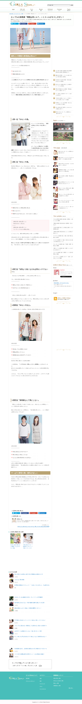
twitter (14, 23)
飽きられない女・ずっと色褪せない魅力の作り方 (63, 112)
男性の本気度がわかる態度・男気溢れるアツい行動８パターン (64, 89)
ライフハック (50, 10)
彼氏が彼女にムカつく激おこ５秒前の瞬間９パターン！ (27, 608)
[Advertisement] (30, 107)
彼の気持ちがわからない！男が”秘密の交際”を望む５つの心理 (29, 602)
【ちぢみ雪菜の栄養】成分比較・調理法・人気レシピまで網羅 (63, 220)
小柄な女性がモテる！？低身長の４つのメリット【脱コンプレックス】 (28, 546)
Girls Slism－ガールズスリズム (61, 282)
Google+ (32, 23)
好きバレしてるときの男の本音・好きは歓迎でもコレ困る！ (66, 195)
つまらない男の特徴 (19, 579)
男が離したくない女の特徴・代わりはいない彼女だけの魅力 (64, 103)
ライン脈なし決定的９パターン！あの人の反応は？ (64, 94)
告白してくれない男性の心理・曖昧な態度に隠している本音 (66, 189)
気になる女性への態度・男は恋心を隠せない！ (66, 176)
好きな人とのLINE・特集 (58, 680)
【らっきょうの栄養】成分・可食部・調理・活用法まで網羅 (63, 245)
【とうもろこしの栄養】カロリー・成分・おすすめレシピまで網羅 (63, 257)
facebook (24, 23)
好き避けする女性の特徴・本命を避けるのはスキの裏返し (64, 80)
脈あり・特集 (56, 683)
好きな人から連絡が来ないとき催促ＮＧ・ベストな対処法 (64, 85)
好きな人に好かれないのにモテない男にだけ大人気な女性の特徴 (33, 526)
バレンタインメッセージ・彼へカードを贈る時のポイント (66, 207)
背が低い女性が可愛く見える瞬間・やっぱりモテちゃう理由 (15, 546)
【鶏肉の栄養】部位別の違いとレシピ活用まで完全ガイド (63, 232)
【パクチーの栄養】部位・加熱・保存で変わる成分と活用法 (63, 236)
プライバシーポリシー (30, 681)
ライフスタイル (22, 10)
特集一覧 (68, 10)
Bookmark (41, 23)
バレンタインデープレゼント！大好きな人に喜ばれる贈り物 (66, 201)
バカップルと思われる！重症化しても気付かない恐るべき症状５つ (30, 625)
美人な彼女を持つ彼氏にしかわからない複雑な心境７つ (64, 108)
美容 (41, 10)
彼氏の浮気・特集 (57, 678)
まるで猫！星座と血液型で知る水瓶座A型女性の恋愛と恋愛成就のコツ (64, 71)
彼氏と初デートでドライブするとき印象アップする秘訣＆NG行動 (66, 158)
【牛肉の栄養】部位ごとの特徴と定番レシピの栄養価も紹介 (63, 228)
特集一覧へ (71, 687)
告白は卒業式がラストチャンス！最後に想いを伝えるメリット (66, 183)
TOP (13, 9)
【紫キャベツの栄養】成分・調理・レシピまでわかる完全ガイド (63, 249)
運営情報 (27, 678)
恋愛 (31, 10)
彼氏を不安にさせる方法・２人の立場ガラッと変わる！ (66, 164)
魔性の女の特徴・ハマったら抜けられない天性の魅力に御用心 (64, 76)
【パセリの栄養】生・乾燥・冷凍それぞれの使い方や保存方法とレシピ (63, 240)
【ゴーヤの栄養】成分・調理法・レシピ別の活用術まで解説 (63, 253)
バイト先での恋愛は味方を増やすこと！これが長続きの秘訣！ (29, 654)
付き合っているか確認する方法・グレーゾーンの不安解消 (28, 597)
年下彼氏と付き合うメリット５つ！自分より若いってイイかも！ (30, 620)
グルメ (59, 10)
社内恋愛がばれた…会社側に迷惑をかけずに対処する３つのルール (30, 648)
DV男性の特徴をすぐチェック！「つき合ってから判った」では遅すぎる (31, 585)
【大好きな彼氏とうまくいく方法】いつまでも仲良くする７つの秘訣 (64, 99)
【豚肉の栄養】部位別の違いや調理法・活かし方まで (63, 224)
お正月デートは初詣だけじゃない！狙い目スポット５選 (27, 631)
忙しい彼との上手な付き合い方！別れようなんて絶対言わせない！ (30, 636)
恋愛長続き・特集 (57, 685)
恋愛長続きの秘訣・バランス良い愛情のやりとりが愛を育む (66, 170)
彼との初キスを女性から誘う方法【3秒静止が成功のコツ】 (28, 574)
